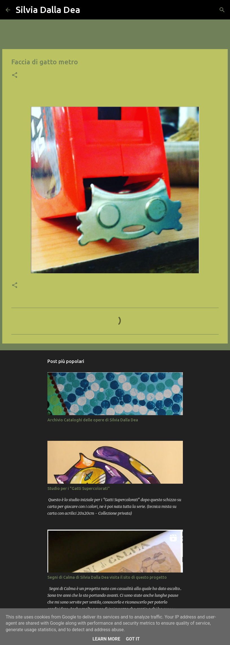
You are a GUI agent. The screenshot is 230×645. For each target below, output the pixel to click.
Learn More (106, 639)
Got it (133, 639)
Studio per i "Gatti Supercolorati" (78, 488)
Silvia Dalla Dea (48, 10)
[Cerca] (88, 10)
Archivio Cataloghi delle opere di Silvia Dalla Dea (92, 420)
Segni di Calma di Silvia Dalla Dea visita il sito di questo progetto (107, 577)
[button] (14, 76)
